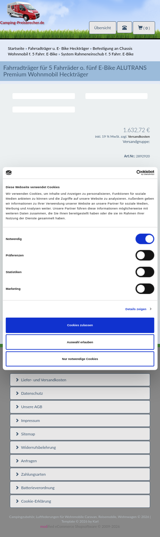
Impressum (27, 420)
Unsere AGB (28, 406)
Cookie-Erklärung (33, 501)
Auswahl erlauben (80, 342)
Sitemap (25, 433)
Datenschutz (29, 393)
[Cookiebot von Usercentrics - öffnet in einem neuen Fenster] (125, 172)
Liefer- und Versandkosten (40, 379)
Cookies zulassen (80, 325)
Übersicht (102, 27)
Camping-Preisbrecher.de (22, 22)
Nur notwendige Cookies (80, 359)
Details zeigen (136, 308)
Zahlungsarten (30, 474)
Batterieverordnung (35, 487)
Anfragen (26, 460)
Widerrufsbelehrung (35, 447)
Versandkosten (139, 136)
